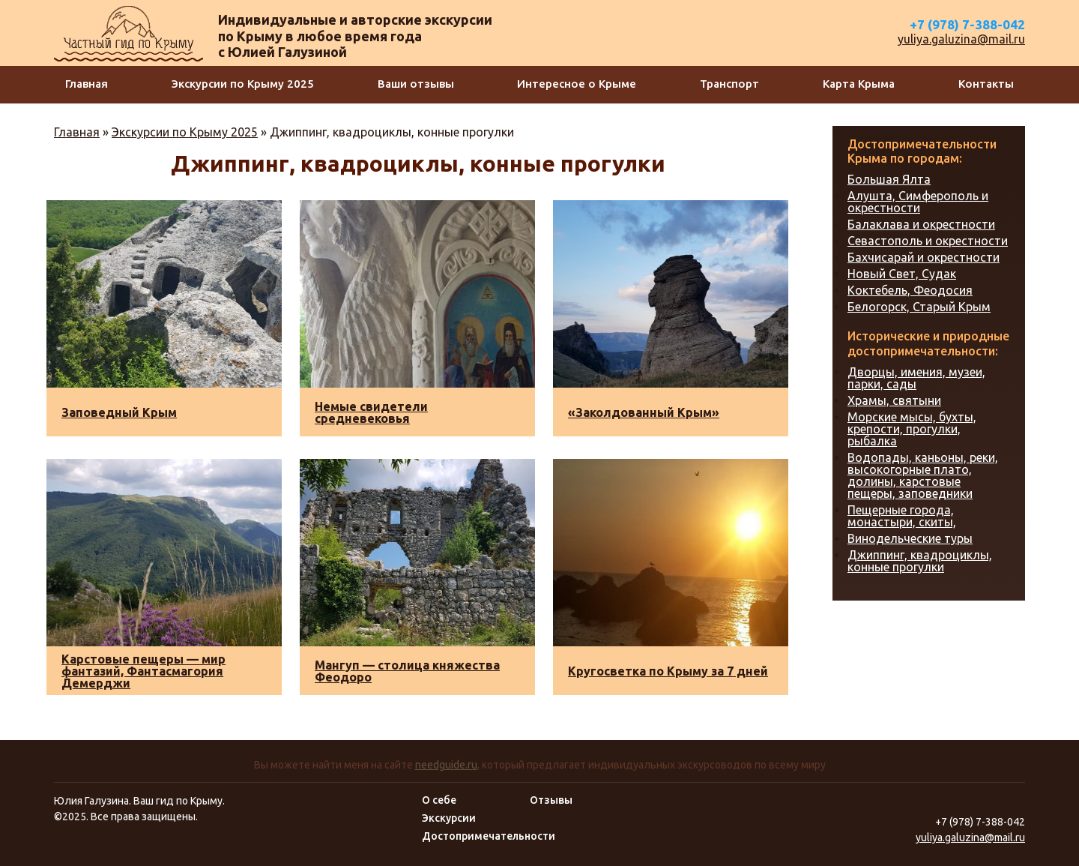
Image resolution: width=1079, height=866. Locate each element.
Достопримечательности (488, 836)
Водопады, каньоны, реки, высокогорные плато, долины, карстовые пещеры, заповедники (922, 475)
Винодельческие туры (910, 538)
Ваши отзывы (416, 83)
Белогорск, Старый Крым (919, 306)
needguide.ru (446, 765)
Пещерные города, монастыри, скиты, (901, 516)
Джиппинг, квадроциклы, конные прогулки (919, 561)
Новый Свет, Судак (901, 273)
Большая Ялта (889, 179)
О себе (439, 800)
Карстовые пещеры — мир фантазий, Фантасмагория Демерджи (143, 671)
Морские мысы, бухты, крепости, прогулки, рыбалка (911, 429)
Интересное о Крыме (576, 83)
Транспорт (729, 83)
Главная (86, 83)
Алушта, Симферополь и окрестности (917, 201)
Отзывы (551, 800)
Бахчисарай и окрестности (923, 257)
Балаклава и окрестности (921, 224)
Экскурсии (449, 818)
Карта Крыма (859, 83)
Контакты (986, 83)
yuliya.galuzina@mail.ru (961, 39)
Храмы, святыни (894, 400)
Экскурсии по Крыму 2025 (243, 83)
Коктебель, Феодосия (910, 290)
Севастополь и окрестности (927, 240)
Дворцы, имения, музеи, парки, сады (916, 378)
